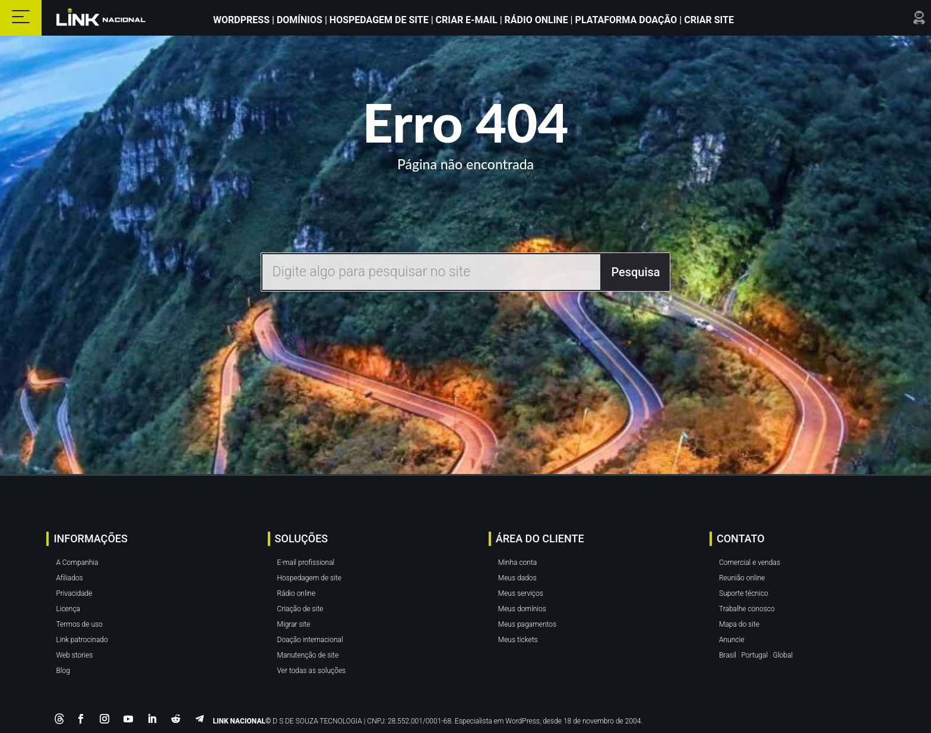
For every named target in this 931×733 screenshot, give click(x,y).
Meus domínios (522, 609)
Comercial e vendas (749, 562)
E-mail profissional (306, 562)
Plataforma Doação (627, 20)
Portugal (755, 655)
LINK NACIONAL (239, 721)
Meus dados (517, 578)
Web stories (74, 655)
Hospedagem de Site (380, 20)
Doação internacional (310, 640)
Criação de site (300, 609)
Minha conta (517, 562)
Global (783, 655)
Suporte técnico (743, 593)
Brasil (727, 655)
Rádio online (296, 593)
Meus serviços (520, 593)
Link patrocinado (81, 640)
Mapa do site (739, 624)
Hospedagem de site (309, 578)
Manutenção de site (308, 655)
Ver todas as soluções (311, 670)
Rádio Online (536, 20)
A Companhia (77, 562)
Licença (68, 609)
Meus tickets (518, 640)
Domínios (299, 20)
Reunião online (742, 578)
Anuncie (731, 640)
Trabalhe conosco (747, 609)
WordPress (242, 20)
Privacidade (74, 593)
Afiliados (69, 578)
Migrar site (294, 624)
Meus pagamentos (527, 624)
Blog (62, 670)
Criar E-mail (466, 20)
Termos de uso (79, 624)
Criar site (708, 20)
